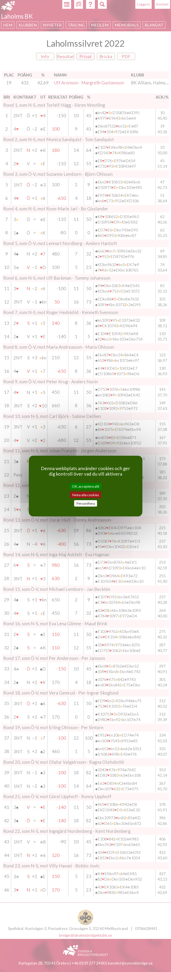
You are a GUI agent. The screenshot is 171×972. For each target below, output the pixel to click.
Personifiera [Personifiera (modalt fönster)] (85, 503)
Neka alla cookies (85, 495)
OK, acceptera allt (85, 486)
